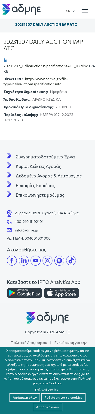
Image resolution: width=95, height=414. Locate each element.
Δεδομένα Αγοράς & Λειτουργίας (49, 175)
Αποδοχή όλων (47, 407)
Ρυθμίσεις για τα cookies (63, 397)
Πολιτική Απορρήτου (29, 342)
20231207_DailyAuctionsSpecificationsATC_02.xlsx (45, 66)
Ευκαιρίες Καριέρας (35, 185)
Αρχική (8, 24)
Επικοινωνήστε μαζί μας (40, 195)
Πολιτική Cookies (46, 389)
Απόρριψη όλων (25, 397)
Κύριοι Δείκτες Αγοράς (38, 166)
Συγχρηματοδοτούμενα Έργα (45, 156)
